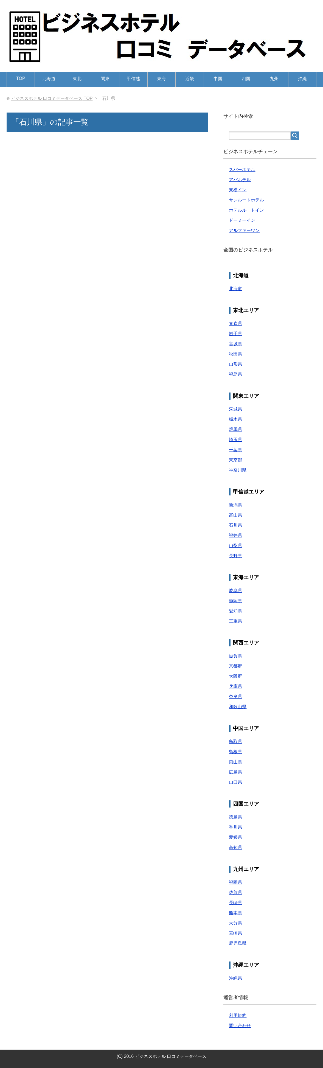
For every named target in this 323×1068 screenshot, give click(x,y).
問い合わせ (240, 1025)
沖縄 (302, 78)
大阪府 (235, 676)
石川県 (235, 525)
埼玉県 (235, 439)
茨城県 (235, 409)
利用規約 (237, 1015)
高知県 (235, 847)
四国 (245, 78)
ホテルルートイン (246, 210)
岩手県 (235, 333)
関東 (105, 78)
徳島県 (235, 817)
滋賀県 (235, 656)
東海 (161, 78)
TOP (20, 78)
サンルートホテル (246, 200)
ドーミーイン (242, 220)
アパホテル (240, 179)
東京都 (235, 460)
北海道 (48, 78)
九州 (274, 78)
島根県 (235, 751)
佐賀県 (235, 892)
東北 (77, 78)
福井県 (235, 535)
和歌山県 (237, 706)
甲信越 (133, 78)
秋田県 (235, 354)
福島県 (235, 374)
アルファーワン (244, 230)
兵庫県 (235, 686)
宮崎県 (235, 933)
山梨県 (235, 545)
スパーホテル (242, 169)
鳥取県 (235, 741)
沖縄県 (235, 978)
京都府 (235, 666)
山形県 (235, 364)
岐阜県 (235, 590)
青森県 (235, 323)
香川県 (235, 827)
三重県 (235, 621)
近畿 (189, 78)
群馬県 (235, 429)
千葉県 (235, 449)
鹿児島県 (237, 943)
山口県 (235, 782)
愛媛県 (235, 837)
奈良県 (235, 696)
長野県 (235, 555)
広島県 (235, 772)
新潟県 (235, 505)
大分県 (235, 923)
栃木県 (235, 419)
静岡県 (235, 600)
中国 (218, 78)
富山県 (235, 515)
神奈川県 (237, 470)
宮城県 (235, 343)
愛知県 (235, 611)
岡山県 (235, 761)
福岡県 (235, 882)
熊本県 (235, 912)
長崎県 (235, 902)
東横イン (237, 189)
